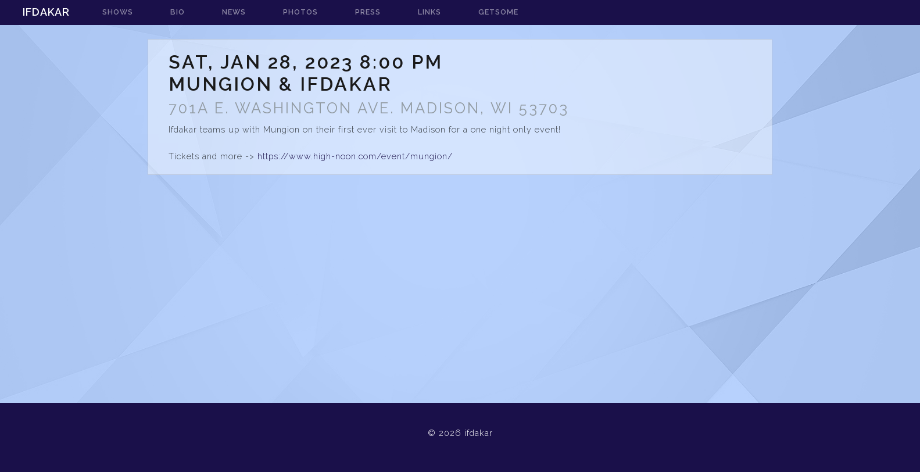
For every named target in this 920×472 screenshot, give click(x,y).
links (429, 12)
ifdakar (46, 12)
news (234, 12)
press (368, 12)
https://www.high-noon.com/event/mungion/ (355, 156)
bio (177, 12)
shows (117, 12)
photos (300, 12)
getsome (498, 12)
